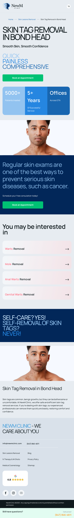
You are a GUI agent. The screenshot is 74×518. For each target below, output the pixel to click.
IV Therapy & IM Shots (11, 459)
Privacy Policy (33, 459)
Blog (29, 453)
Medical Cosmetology (11, 465)
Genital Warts (37, 294)
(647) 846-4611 (63, 515)
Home (10, 19)
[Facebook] (6, 493)
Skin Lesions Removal (27, 19)
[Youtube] (21, 493)
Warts (37, 249)
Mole (37, 264)
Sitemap (31, 465)
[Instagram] (13, 493)
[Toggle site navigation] (68, 6)
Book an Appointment (23, 77)
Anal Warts (37, 279)
